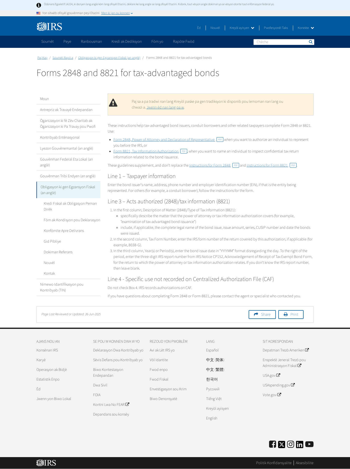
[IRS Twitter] (281, 446)
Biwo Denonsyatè (163, 398)
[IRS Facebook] (272, 445)
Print (294, 314)
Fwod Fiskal (159, 379)
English (211, 418)
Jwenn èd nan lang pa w (165, 107)
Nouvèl (215, 28)
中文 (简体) (215, 360)
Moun (44, 99)
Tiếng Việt (214, 398)
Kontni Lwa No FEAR (111, 404)
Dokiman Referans (58, 252)
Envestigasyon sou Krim (168, 389)
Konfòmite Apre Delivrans (64, 230)
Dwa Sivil (100, 385)
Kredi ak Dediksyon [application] (127, 41)
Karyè (41, 360)
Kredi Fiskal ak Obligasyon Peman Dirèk (70, 206)
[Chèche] (284, 42)
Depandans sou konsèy (111, 414)
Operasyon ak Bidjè (51, 369)
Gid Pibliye (52, 241)
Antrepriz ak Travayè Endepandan (66, 109)
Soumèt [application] (47, 41)
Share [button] (266, 314)
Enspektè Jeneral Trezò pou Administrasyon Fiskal (284, 362)
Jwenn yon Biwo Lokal (53, 398)
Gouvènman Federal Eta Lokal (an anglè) (66, 162)
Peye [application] (67, 41)
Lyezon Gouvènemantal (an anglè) (66, 148)
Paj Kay (42, 57)
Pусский (212, 389)
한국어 (212, 379)
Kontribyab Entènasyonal (60, 137)
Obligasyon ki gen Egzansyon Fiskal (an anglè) (109, 57)
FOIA (96, 395)
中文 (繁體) (215, 369)
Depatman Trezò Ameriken (286, 350)
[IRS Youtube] (309, 445)
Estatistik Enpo (48, 379)
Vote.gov (272, 395)
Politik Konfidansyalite (274, 462)
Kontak (49, 273)
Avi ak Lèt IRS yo (162, 350)
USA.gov (271, 375)
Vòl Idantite (159, 360)
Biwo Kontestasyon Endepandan (108, 372)
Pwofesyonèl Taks (276, 28)
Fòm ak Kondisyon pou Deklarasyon (72, 220)
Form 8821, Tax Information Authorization (150, 151)
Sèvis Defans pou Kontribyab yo (118, 360)
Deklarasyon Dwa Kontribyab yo (118, 350)
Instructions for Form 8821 (272, 165)
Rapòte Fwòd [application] (183, 41)
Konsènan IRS (47, 350)
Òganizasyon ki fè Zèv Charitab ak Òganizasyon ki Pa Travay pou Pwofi (68, 123)
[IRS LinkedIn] (299, 446)
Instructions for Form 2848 (214, 165)
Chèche (310, 42)
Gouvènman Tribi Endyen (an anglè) (68, 176)
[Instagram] (290, 445)
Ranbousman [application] (91, 41)
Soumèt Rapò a (62, 57)
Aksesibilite (305, 462)
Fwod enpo (159, 369)
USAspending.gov (279, 385)
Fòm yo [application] (157, 41)
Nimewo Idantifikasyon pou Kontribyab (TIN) (61, 287)
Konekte (306, 28)
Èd (199, 28)
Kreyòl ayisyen (242, 28)
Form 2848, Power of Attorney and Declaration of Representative (168, 139)
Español (212, 350)
